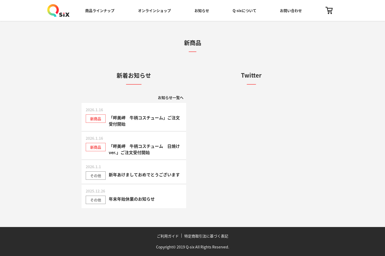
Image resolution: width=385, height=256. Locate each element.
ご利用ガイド (168, 235)
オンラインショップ (154, 10)
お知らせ (201, 10)
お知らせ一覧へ (170, 97)
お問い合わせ (291, 10)
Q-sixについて (244, 10)
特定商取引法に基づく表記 (206, 235)
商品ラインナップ (99, 10)
